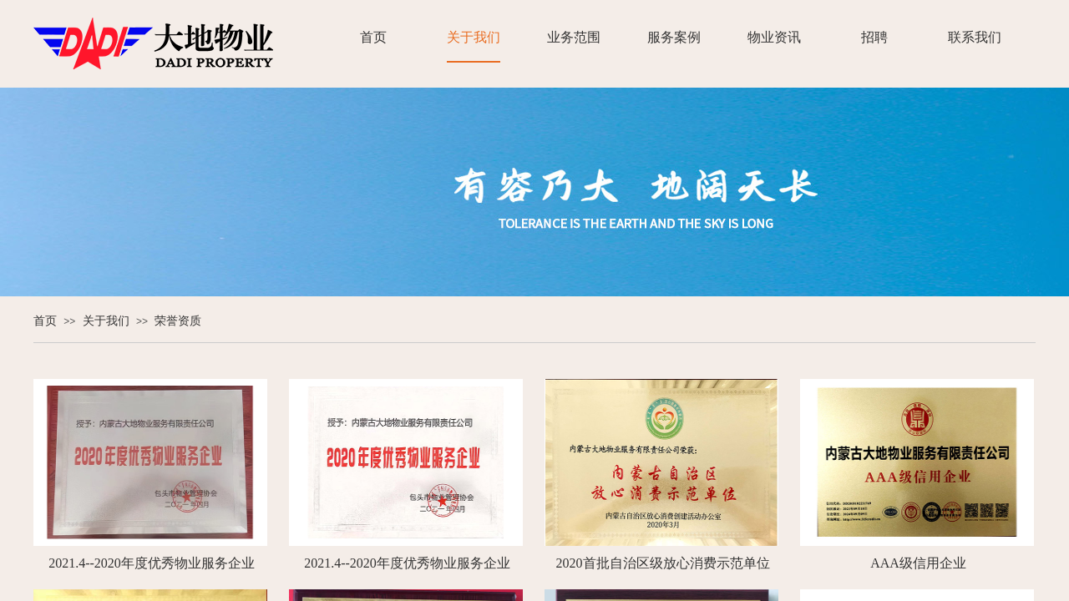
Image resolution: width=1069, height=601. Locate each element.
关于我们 (473, 37)
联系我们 (974, 37)
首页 (373, 37)
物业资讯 (774, 37)
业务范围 (573, 37)
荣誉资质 (178, 321)
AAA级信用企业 (918, 563)
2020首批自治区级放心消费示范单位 (663, 563)
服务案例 (674, 37)
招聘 (874, 37)
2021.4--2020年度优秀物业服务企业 (151, 563)
